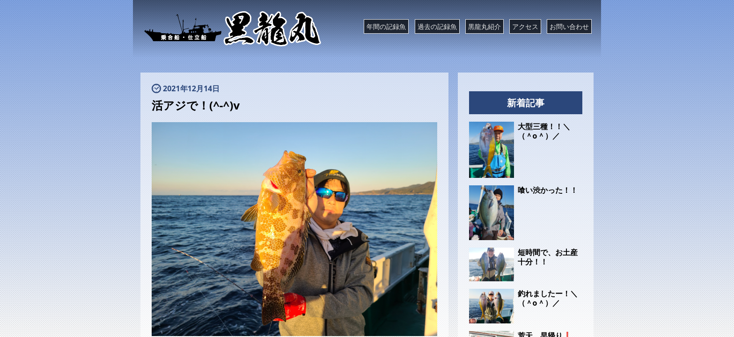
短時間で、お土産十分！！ (548, 257)
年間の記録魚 (386, 26)
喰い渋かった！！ (548, 190)
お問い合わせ (569, 26)
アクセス (525, 26)
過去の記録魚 (437, 26)
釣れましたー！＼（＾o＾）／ (548, 298)
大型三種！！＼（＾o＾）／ (544, 131)
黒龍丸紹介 (484, 26)
